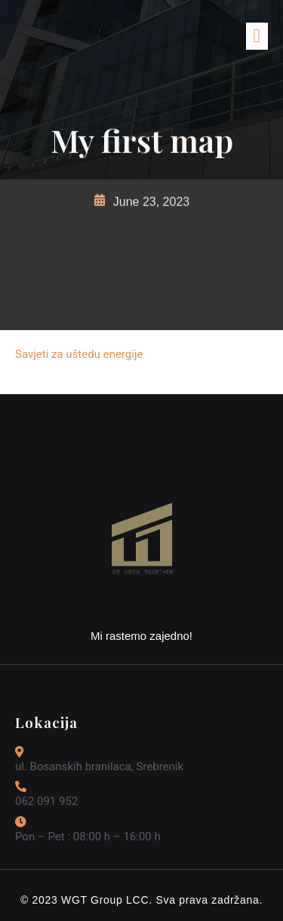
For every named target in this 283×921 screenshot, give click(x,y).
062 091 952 (46, 801)
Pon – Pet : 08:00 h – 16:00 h (88, 836)
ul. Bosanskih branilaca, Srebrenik (99, 766)
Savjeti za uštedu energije (79, 354)
